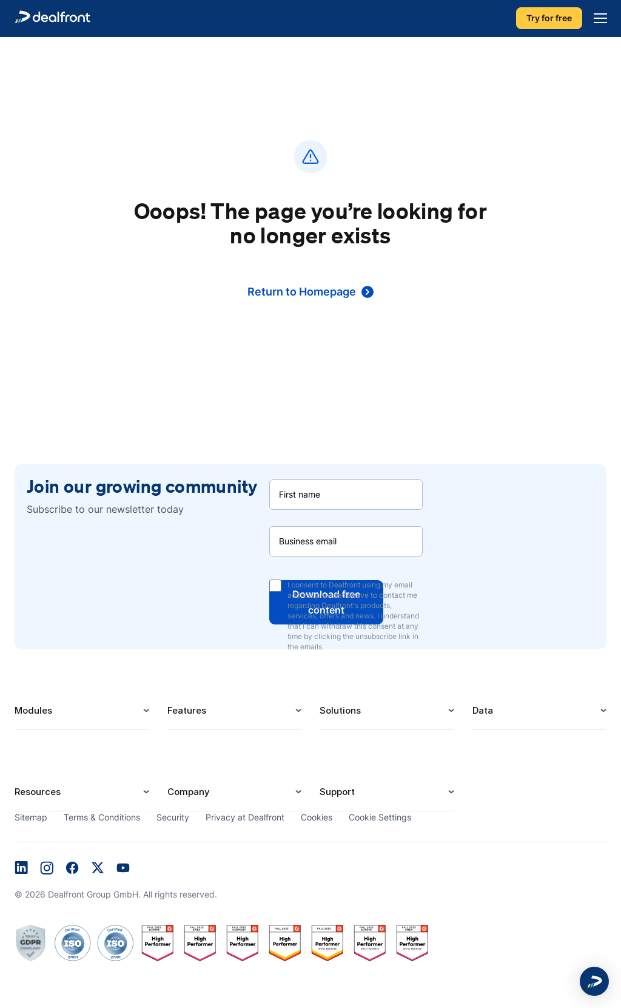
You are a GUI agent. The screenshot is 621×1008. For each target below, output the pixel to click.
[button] (594, 981)
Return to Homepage (310, 291)
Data (539, 710)
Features (234, 710)
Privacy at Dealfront (245, 817)
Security (172, 817)
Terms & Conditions (102, 817)
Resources (82, 791)
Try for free (549, 18)
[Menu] (597, 18)
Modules (82, 710)
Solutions (387, 710)
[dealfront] (52, 18)
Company (234, 791)
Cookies (316, 817)
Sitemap (31, 817)
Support (387, 791)
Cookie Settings (380, 817)
